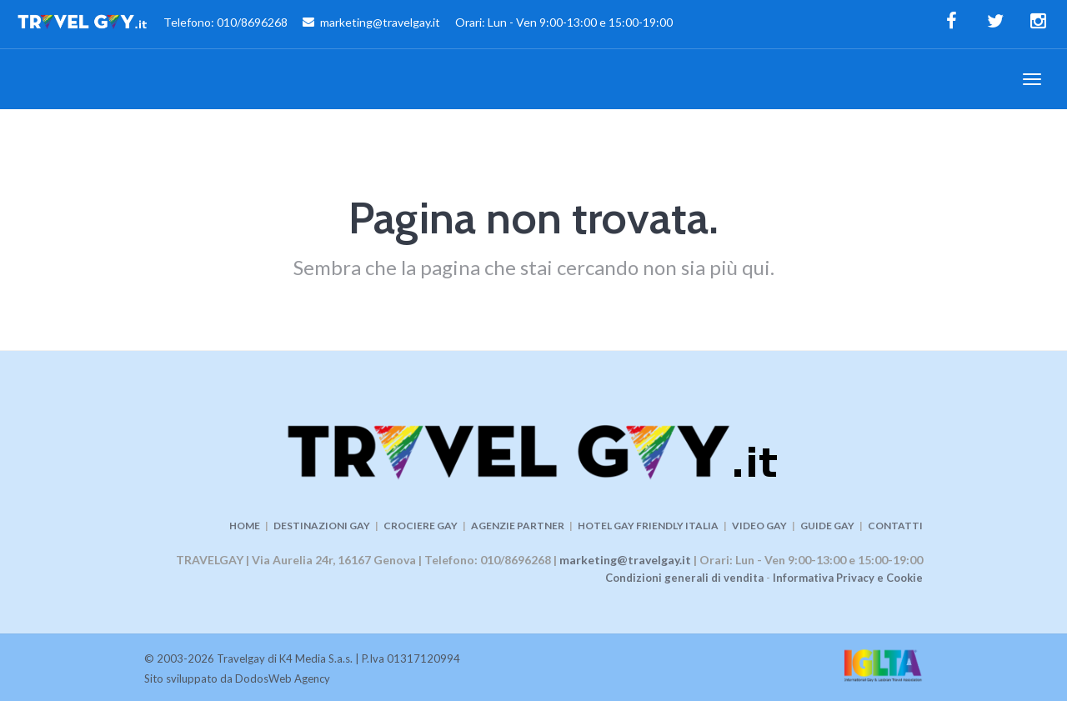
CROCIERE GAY (420, 525)
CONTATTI (895, 525)
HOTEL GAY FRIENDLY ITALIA (648, 525)
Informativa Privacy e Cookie (848, 577)
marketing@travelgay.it (625, 560)
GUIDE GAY (827, 525)
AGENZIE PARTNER (517, 525)
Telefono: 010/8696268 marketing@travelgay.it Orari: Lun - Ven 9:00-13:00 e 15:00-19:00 (345, 24)
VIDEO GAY (759, 525)
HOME (244, 525)
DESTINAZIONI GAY (321, 525)
